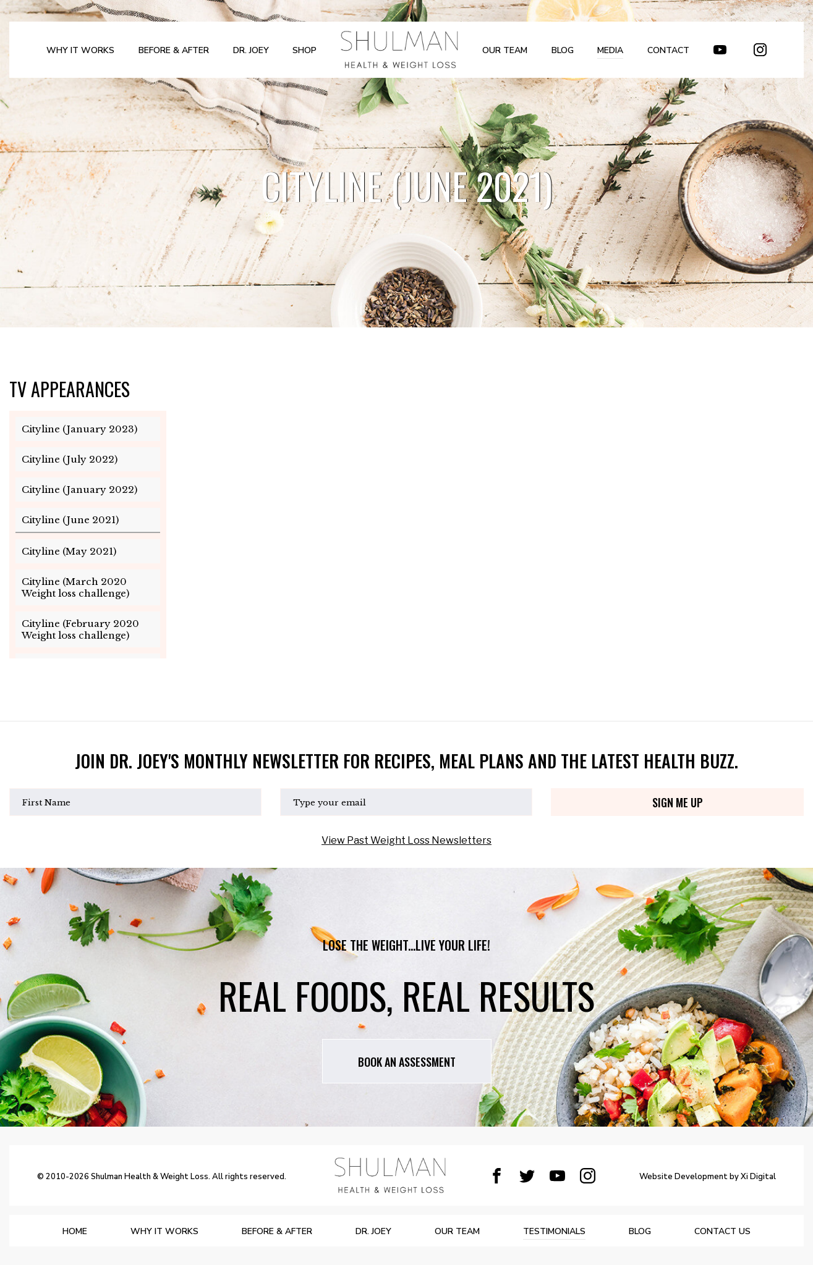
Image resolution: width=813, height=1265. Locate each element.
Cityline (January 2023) (79, 429)
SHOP (304, 50)
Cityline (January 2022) (79, 489)
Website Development (683, 1177)
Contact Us (722, 1231)
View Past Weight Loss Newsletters (406, 840)
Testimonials (554, 1231)
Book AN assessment (407, 1062)
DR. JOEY (251, 50)
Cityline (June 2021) (70, 520)
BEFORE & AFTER (173, 50)
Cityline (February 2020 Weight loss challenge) (80, 629)
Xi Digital (758, 1177)
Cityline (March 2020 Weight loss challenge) (75, 587)
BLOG (562, 50)
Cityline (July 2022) (69, 459)
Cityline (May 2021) (69, 551)
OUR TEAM (504, 50)
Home (74, 1231)
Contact (668, 50)
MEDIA (610, 50)
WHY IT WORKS (80, 50)
